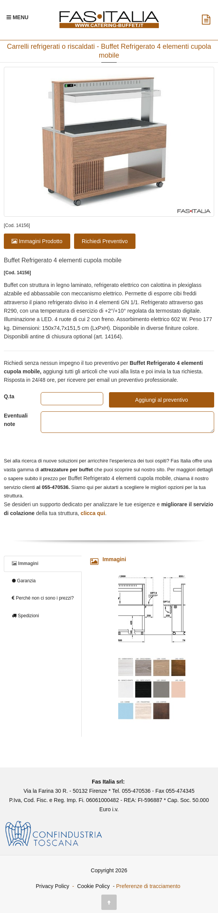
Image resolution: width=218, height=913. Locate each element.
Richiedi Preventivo (105, 241)
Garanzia (24, 580)
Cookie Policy (93, 886)
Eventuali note (16, 420)
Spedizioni (25, 615)
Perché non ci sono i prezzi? (43, 598)
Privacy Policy (52, 886)
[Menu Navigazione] (17, 17)
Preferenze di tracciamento (148, 886)
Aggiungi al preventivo (161, 400)
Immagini (25, 563)
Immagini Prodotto (37, 241)
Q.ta (9, 396)
